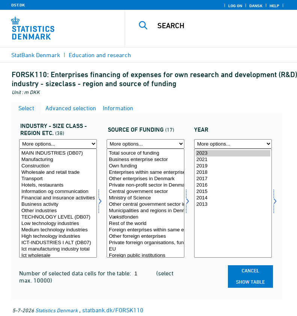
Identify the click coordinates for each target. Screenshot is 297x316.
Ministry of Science (145, 198)
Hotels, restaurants (58, 185)
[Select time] (233, 203)
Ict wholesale (58, 255)
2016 (233, 185)
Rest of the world (145, 223)
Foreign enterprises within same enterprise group (145, 230)
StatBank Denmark (35, 55)
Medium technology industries (58, 230)
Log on (235, 5)
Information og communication (58, 191)
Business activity (58, 204)
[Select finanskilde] (145, 203)
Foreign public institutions (145, 255)
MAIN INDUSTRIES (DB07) (58, 153)
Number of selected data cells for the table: (76, 273)
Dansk (255, 5)
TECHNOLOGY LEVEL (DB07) (58, 217)
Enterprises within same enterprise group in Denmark (145, 172)
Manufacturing (58, 159)
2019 (233, 166)
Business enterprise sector (145, 159)
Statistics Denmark (56, 310)
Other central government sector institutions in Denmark (145, 204)
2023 (233, 153)
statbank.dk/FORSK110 (112, 310)
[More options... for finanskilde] (145, 144)
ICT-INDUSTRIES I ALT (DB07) (58, 243)
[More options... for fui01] (58, 144)
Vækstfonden (145, 217)
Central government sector (145, 191)
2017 (233, 179)
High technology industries (58, 236)
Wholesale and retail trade (58, 172)
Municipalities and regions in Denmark (145, 211)
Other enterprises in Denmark (145, 179)
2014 (233, 198)
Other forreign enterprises (145, 236)
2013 (233, 204)
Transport (58, 179)
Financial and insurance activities (58, 198)
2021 (233, 159)
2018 (233, 172)
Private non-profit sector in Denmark (145, 185)
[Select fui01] (58, 203)
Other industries (58, 211)
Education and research (100, 55)
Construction (58, 166)
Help (274, 5)
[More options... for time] (233, 144)
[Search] (222, 25)
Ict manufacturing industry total (58, 249)
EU (145, 249)
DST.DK (18, 5)
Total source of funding (145, 153)
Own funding (145, 166)
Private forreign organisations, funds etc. (145, 243)
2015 (233, 191)
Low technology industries (58, 223)
